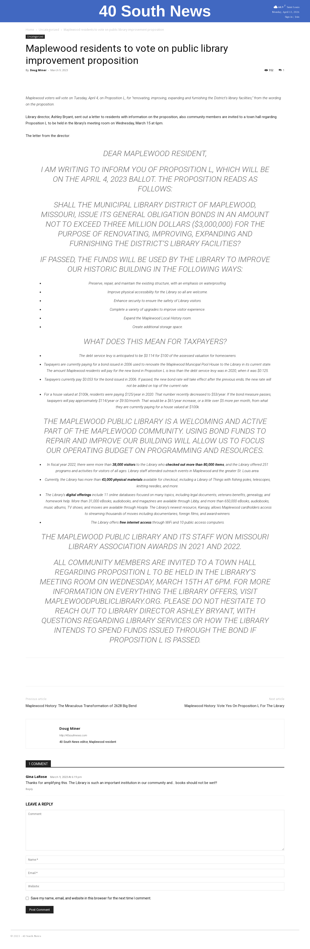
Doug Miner (38, 70)
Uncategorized (49, 30)
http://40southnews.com (73, 735)
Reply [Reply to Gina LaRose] (29, 789)
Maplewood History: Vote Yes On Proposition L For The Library (234, 706)
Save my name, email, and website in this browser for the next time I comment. (91, 898)
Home (30, 30)
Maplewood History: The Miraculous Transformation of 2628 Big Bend (81, 706)
